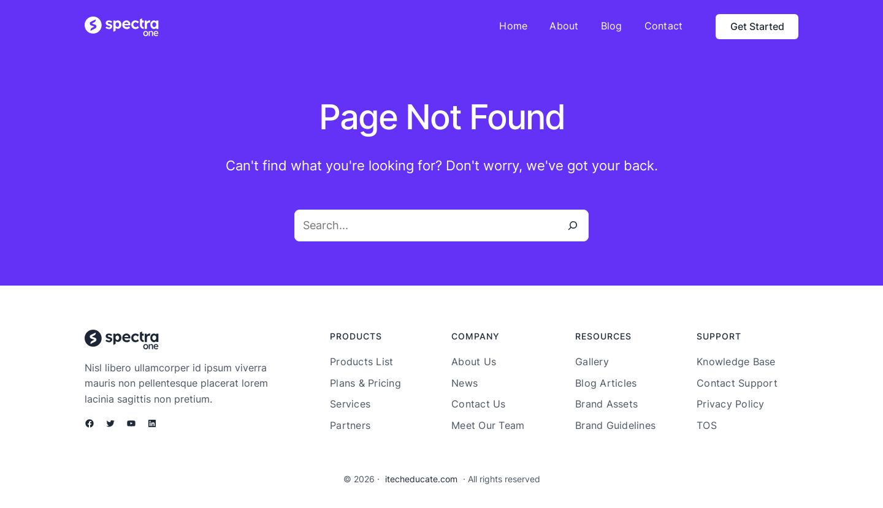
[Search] (573, 225)
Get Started (757, 26)
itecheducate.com (421, 479)
